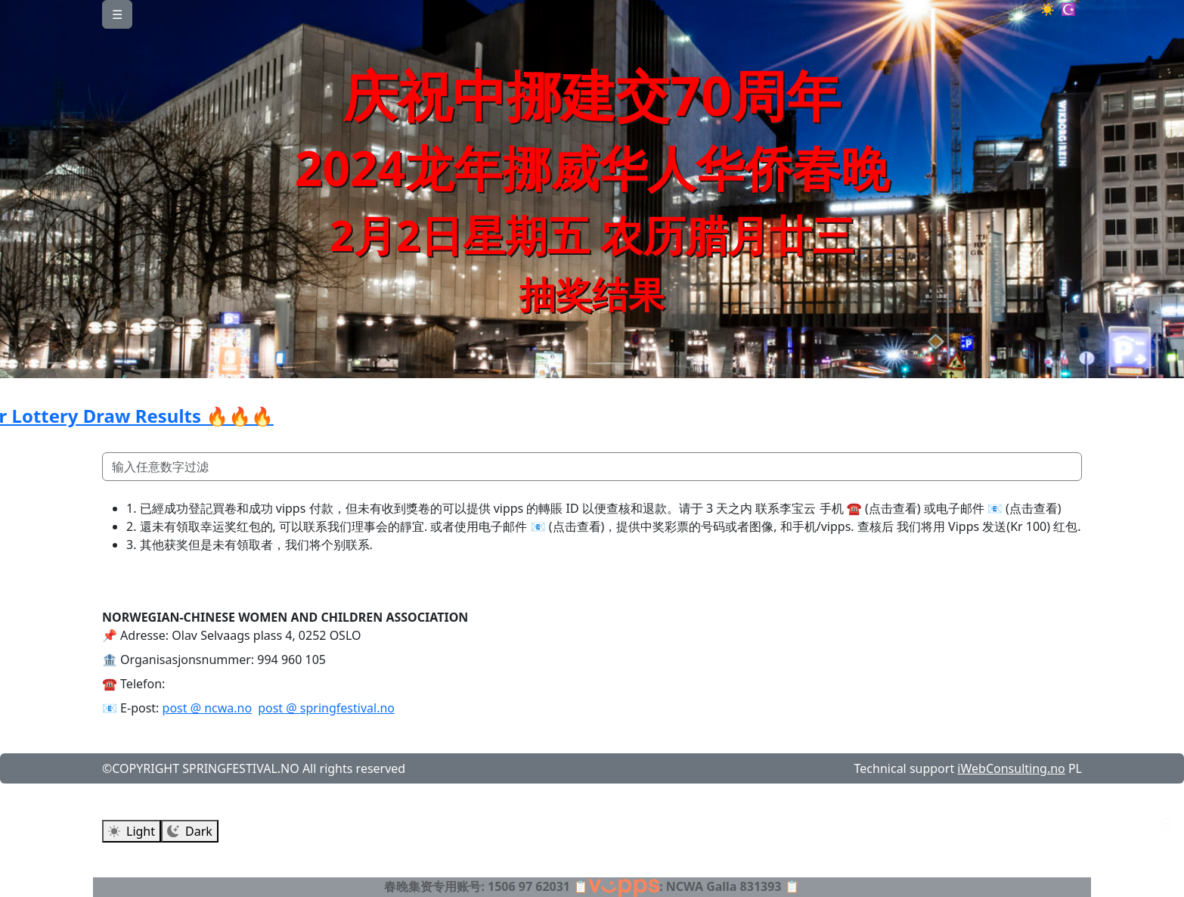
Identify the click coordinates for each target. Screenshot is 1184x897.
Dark (189, 831)
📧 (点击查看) (1024, 508)
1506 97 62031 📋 (538, 886)
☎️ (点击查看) (884, 508)
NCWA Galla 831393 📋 (733, 886)
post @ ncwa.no (208, 708)
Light (131, 831)
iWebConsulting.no (1011, 768)
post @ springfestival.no (326, 708)
